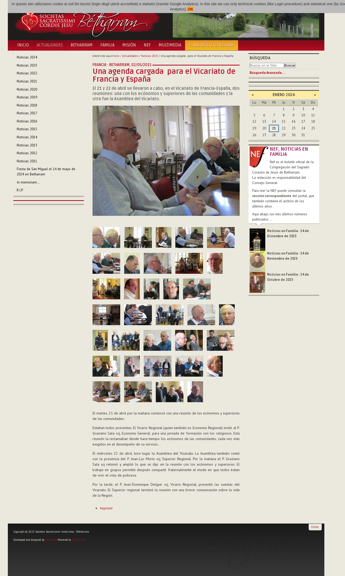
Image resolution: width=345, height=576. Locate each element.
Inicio (23, 45)
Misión (129, 45)
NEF (147, 45)
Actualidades (50, 45)
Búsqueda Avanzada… (267, 72)
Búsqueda (260, 57)
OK (190, 9)
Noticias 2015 (149, 56)
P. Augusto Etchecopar (211, 45)
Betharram (82, 45)
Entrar (315, 527)
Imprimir (106, 508)
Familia (107, 45)
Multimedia (170, 45)
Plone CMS (78, 540)
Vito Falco (51, 540)
